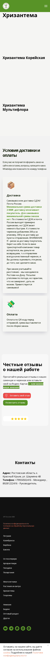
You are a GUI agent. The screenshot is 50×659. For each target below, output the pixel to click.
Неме (5, 604)
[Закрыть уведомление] (48, 645)
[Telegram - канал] (11, 630)
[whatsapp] (17, 630)
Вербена (7, 545)
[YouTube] (5, 630)
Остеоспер (8, 559)
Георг (5, 595)
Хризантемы (8, 591)
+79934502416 (23, 479)
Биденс (6, 609)
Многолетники (10, 581)
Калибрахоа (8, 540)
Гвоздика (7, 568)
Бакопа (6, 549)
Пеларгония (8, 572)
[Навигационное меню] (45, 6)
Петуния (7, 536)
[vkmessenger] (29, 630)
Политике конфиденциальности (23, 654)
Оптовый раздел (11, 613)
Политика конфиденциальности (16, 523)
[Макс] (23, 630)
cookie (6, 652)
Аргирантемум (9, 563)
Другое (6, 618)
